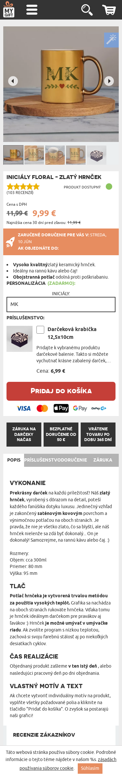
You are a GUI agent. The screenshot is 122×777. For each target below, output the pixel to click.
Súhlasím (90, 768)
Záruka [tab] (102, 460)
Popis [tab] (13, 460)
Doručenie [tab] (74, 460)
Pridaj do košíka (61, 390)
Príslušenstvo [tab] (42, 460)
